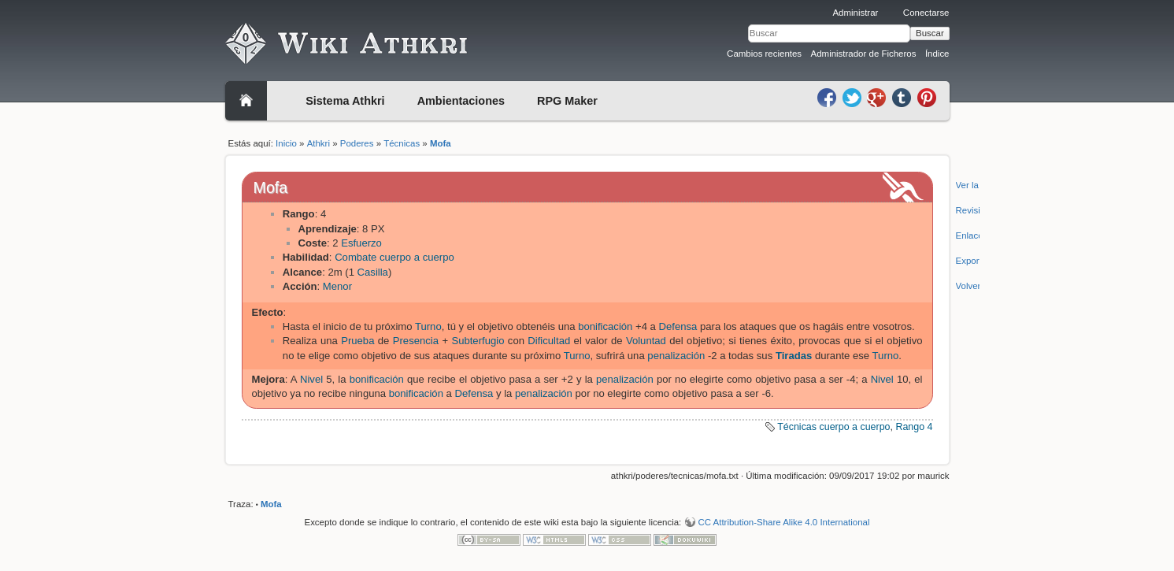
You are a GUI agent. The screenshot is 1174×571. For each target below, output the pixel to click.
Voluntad (646, 341)
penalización (676, 356)
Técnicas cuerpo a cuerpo (833, 426)
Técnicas (401, 143)
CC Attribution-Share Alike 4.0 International (783, 522)
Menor (337, 286)
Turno (428, 326)
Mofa (440, 143)
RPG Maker (567, 101)
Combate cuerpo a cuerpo (394, 257)
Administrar (855, 12)
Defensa (678, 326)
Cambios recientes (764, 53)
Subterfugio (477, 341)
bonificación (605, 326)
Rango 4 (913, 426)
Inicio (286, 143)
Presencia (416, 341)
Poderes (357, 143)
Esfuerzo (361, 243)
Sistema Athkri (345, 101)
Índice (937, 53)
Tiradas (794, 356)
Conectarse (926, 12)
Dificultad (549, 341)
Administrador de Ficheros (864, 53)
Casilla (372, 272)
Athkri (318, 143)
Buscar (930, 33)
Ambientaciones (461, 101)
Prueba (357, 341)
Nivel (311, 379)
